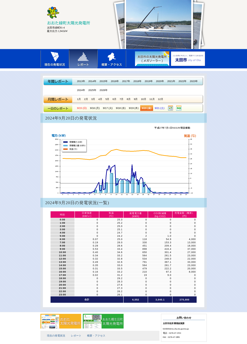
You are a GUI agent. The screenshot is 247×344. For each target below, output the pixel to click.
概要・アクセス (111, 58)
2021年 (171, 81)
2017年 (126, 81)
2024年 (81, 90)
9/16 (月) (95, 108)
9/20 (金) (146, 108)
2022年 (183, 81)
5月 (107, 99)
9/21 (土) (159, 108)
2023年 (194, 81)
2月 (86, 99)
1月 (79, 99)
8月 (129, 99)
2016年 (115, 81)
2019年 (149, 81)
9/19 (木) (133, 108)
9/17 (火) (107, 108)
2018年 (137, 81)
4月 (100, 99)
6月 (114, 99)
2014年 (92, 81)
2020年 (160, 81)
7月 (122, 99)
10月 (143, 99)
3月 (93, 99)
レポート (83, 58)
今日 (179, 108)
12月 (160, 99)
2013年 (81, 81)
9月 (136, 99)
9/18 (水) (121, 108)
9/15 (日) (82, 108)
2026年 (104, 90)
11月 (152, 99)
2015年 (104, 81)
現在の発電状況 (54, 58)
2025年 (92, 90)
